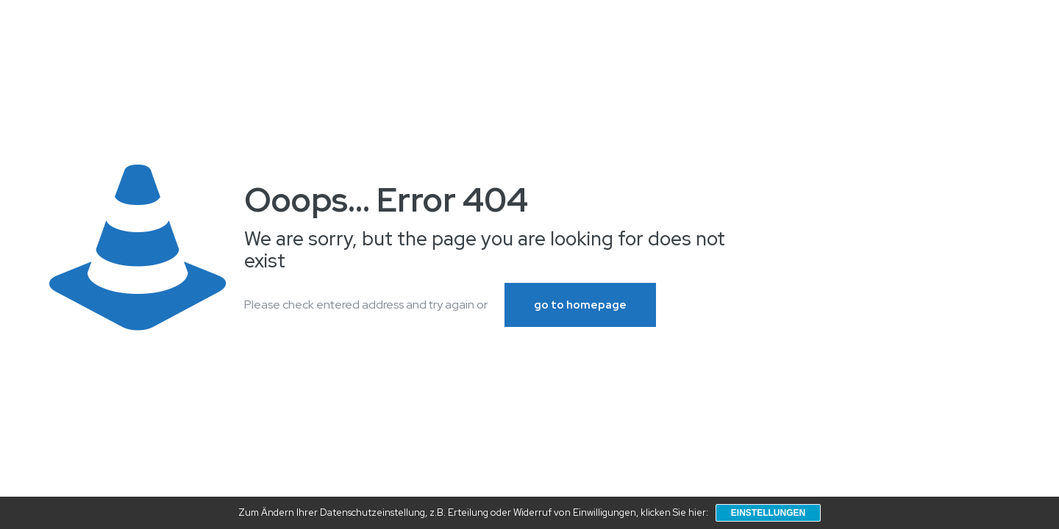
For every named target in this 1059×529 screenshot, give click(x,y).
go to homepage (580, 305)
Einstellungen (768, 513)
